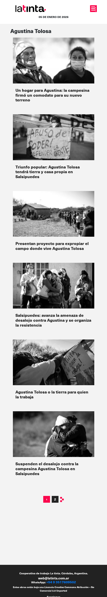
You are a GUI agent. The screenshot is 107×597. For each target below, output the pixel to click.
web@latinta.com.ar (53, 578)
